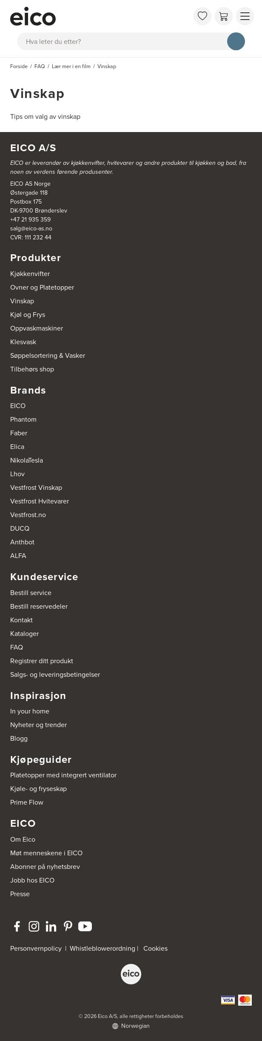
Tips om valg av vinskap (45, 116)
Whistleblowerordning (102, 948)
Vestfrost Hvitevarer (39, 501)
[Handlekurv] (224, 16)
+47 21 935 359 (30, 219)
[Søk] (236, 41)
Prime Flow (26, 802)
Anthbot (22, 542)
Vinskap (22, 301)
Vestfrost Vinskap (36, 487)
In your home (29, 711)
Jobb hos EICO (32, 880)
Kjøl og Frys (27, 314)
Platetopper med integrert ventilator (63, 775)
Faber (18, 433)
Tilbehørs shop (32, 369)
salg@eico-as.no (31, 228)
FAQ (16, 647)
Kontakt (21, 620)
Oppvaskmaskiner (36, 328)
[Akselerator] (99, 16)
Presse (20, 894)
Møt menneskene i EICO (46, 853)
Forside (19, 66)
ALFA (18, 556)
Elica (17, 446)
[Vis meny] (245, 16)
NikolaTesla (26, 460)
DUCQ (19, 528)
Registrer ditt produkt (41, 661)
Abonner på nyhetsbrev (45, 866)
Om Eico (22, 839)
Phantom (23, 419)
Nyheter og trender (38, 725)
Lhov (17, 474)
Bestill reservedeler (39, 606)
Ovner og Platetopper (42, 287)
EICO (18, 406)
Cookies (155, 948)
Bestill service (30, 593)
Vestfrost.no (28, 515)
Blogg (19, 738)
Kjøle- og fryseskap (38, 789)
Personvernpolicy (36, 948)
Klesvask (23, 342)
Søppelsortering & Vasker (47, 355)
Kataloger (24, 633)
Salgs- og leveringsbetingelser (55, 674)
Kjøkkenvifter (30, 274)
